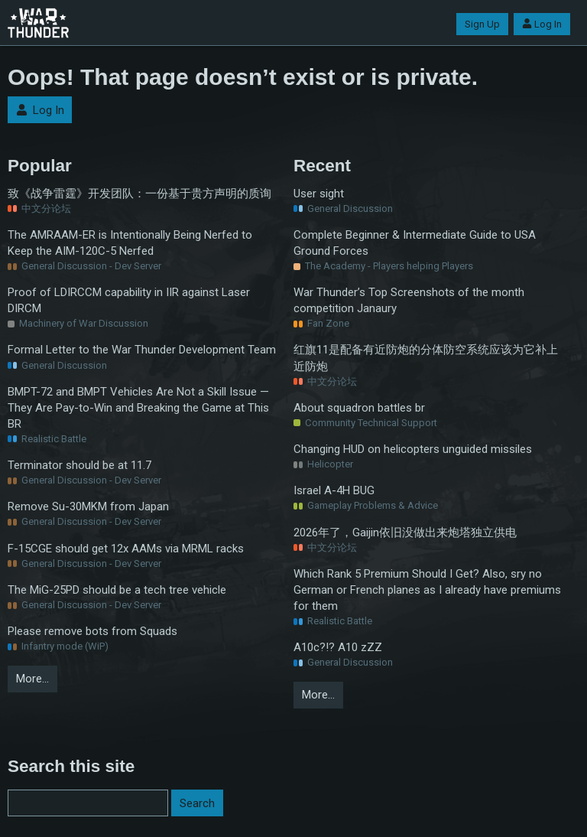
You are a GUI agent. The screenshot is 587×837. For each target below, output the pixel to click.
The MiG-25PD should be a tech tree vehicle (117, 590)
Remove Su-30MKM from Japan (88, 506)
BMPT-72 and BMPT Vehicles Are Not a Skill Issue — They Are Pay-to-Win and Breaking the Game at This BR (138, 408)
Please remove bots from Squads (92, 631)
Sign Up (482, 24)
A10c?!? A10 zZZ (338, 647)
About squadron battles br (359, 408)
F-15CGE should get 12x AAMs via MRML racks (126, 548)
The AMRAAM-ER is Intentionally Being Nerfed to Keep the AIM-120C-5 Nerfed (130, 243)
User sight (319, 193)
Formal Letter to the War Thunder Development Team (142, 350)
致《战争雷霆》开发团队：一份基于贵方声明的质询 (139, 193)
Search (197, 803)
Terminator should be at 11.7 (79, 465)
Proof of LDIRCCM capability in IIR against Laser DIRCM (129, 300)
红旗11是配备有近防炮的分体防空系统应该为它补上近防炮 (426, 358)
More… (32, 679)
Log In (542, 24)
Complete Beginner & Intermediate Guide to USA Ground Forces (415, 243)
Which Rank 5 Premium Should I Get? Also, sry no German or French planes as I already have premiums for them (427, 590)
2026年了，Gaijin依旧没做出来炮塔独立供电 (405, 532)
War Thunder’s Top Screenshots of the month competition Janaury (409, 300)
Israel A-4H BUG (334, 490)
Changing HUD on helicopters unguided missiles (413, 449)
